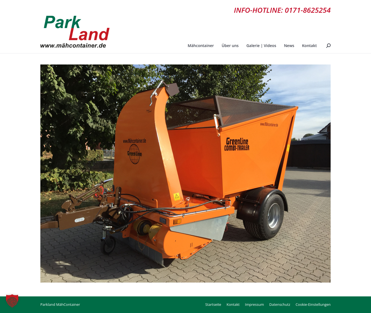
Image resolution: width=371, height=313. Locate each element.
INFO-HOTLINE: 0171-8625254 (282, 10)
